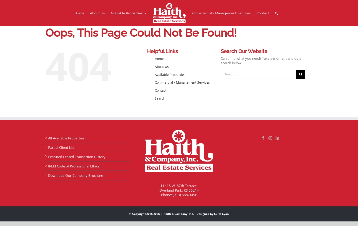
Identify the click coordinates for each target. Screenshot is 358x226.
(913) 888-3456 (185, 195)
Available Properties (170, 74)
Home (159, 58)
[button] (276, 13)
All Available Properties (66, 138)
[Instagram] (270, 138)
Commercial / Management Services (182, 82)
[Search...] (258, 74)
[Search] (300, 74)
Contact (160, 90)
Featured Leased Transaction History (76, 156)
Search (160, 98)
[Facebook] (263, 138)
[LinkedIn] (277, 138)
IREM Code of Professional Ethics (73, 166)
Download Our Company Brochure (75, 175)
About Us (162, 66)
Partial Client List (61, 147)
